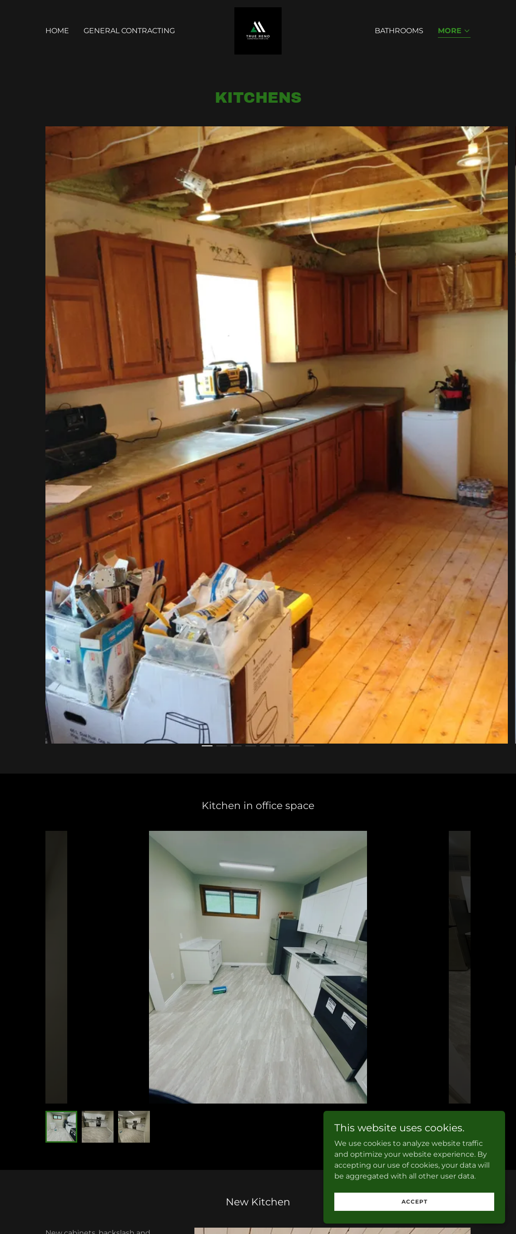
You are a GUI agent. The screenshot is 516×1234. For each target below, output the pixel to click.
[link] (258, 30)
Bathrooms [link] (399, 30)
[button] (454, 31)
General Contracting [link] (129, 30)
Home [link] (57, 30)
